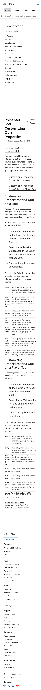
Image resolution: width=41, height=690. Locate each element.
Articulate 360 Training (14, 61)
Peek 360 (8, 86)
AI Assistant (9, 36)
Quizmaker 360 (11, 75)
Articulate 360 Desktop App (16, 64)
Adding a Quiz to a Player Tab (16, 505)
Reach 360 (9, 54)
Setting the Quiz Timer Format (17, 508)
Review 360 (9, 50)
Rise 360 (8, 39)
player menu (29, 352)
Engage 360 (9, 79)
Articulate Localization (13, 47)
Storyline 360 (10, 43)
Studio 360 (9, 68)
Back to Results (31, 121)
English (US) (11, 539)
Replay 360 (9, 82)
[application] (35, 684)
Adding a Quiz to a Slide (14, 502)
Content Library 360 (13, 57)
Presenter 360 (10, 71)
